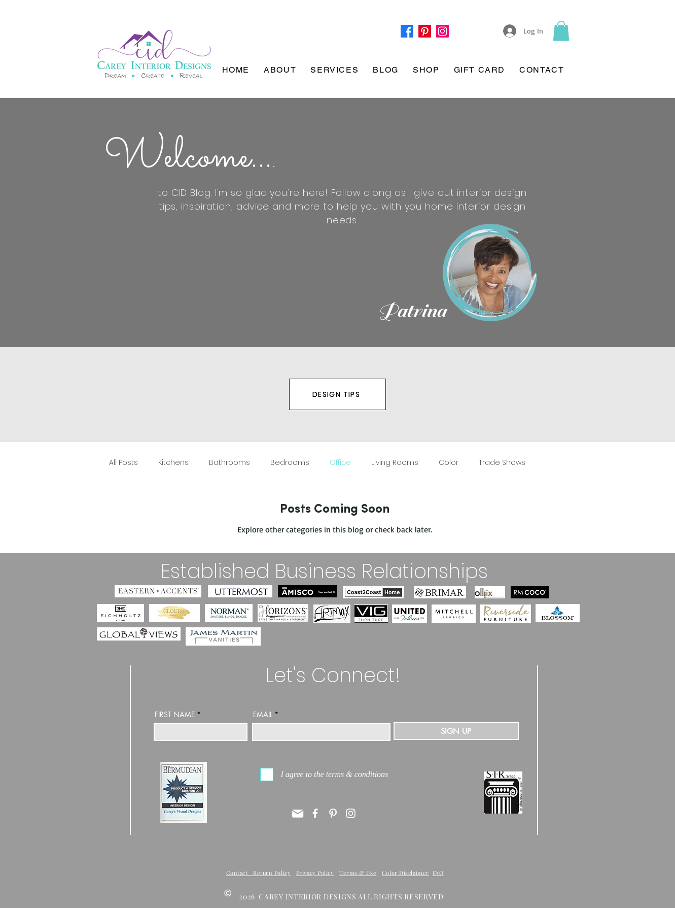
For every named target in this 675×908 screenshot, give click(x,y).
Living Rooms (394, 462)
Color (448, 462)
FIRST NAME (175, 714)
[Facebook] (407, 31)
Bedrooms (289, 462)
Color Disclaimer (405, 873)
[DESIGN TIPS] (337, 394)
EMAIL (262, 714)
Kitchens (173, 462)
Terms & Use (357, 873)
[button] (561, 31)
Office (340, 462)
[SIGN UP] (456, 731)
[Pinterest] (424, 31)
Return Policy (272, 873)
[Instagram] (350, 813)
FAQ (438, 873)
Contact (240, 873)
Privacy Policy (315, 873)
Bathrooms (229, 462)
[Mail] (297, 813)
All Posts (123, 462)
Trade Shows (502, 462)
